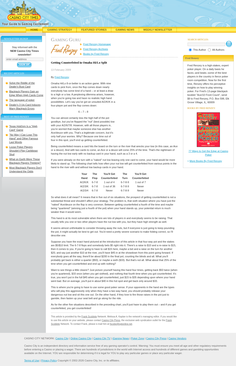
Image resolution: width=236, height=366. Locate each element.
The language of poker (22, 100)
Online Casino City (81, 338)
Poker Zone (137, 338)
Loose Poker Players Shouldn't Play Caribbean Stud (23, 151)
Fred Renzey (62, 77)
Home (34, 29)
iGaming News (120, 338)
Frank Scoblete (89, 316)
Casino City (61, 338)
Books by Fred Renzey (96, 54)
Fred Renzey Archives (95, 49)
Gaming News (125, 29)
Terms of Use (31, 360)
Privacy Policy (49, 360)
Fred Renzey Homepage (97, 44)
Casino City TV (102, 338)
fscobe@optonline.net (121, 324)
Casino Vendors (177, 338)
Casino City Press (111, 320)
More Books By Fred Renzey (206, 161)
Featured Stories (93, 29)
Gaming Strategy (59, 29)
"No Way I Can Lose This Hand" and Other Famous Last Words (23, 138)
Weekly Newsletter (157, 29)
